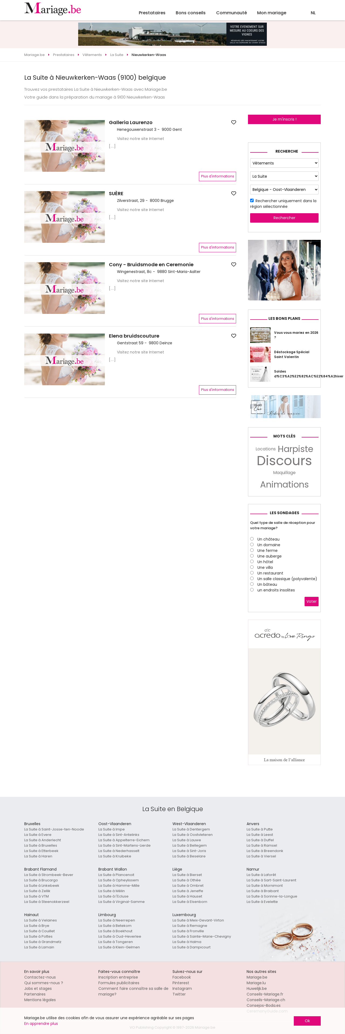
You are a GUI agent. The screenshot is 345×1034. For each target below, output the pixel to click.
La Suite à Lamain (39, 947)
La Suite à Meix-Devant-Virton (198, 920)
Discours (284, 461)
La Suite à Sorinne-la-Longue (272, 896)
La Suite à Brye (36, 925)
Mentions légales (40, 1000)
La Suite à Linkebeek (41, 885)
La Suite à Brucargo (41, 880)
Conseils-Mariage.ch (266, 1000)
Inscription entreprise (118, 977)
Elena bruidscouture (134, 336)
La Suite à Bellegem (189, 845)
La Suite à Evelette (262, 901)
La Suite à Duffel (260, 840)
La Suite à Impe (111, 829)
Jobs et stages (38, 988)
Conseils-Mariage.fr (265, 994)
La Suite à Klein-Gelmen (119, 947)
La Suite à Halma (186, 941)
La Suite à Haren (38, 856)
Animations (284, 484)
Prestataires (152, 13)
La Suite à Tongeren (115, 941)
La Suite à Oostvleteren (192, 834)
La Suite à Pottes (38, 936)
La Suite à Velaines (40, 920)
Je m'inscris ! (284, 119)
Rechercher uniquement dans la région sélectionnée (283, 203)
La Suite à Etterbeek (41, 850)
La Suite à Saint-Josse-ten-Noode (54, 829)
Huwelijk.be (257, 988)
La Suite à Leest (260, 834)
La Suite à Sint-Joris (189, 850)
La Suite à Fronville (188, 931)
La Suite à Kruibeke (114, 856)
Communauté (231, 13)
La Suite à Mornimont (265, 885)
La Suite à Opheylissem (118, 880)
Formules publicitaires (118, 983)
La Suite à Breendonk (265, 850)
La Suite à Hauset (187, 896)
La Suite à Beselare (189, 856)
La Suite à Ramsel (262, 845)
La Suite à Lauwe (186, 840)
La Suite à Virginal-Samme (121, 901)
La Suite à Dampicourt (191, 947)
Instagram (182, 988)
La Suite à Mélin (111, 890)
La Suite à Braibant (263, 890)
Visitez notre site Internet (140, 138)
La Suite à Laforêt (261, 874)
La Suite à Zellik (37, 890)
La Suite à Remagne (189, 925)
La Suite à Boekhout (115, 931)
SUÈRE (116, 193)
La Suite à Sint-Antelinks (118, 834)
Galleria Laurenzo (131, 122)
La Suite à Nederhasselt (118, 850)
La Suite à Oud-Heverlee (119, 936)
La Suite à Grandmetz (42, 941)
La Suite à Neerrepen (116, 920)
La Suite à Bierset (187, 874)
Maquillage (284, 472)
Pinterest (180, 983)
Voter (311, 601)
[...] (112, 146)
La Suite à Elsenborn (189, 901)
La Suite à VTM (36, 896)
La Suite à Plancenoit (116, 874)
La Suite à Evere (37, 834)
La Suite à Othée (186, 880)
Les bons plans (284, 318)
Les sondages (284, 513)
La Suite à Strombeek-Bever (48, 874)
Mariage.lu (256, 983)
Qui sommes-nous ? (43, 983)
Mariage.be (257, 977)
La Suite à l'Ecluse (113, 896)
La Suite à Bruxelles (40, 845)
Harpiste (295, 449)
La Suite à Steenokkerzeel (46, 901)
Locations (266, 449)
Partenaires (35, 994)
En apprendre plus (41, 1023)
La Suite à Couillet (39, 931)
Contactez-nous (40, 977)
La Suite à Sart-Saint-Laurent (271, 880)
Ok (307, 1021)
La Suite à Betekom (115, 925)
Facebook (181, 977)
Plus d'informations (217, 176)
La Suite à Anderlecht (42, 840)
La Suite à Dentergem (191, 829)
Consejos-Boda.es (264, 1005)
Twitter (179, 994)
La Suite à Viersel (261, 856)
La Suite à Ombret (187, 885)
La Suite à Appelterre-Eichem (124, 840)
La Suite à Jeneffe (187, 890)
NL (313, 13)
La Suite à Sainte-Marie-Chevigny (201, 936)
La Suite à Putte (260, 829)
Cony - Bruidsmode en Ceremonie (151, 264)
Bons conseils (191, 13)
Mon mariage (271, 13)
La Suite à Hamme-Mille (119, 885)
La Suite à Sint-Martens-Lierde (124, 845)
